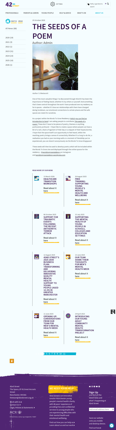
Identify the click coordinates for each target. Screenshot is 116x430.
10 (60, 353)
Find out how (95, 428)
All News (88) (11, 28)
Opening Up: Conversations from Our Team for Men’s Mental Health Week (52, 322)
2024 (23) (9, 56)
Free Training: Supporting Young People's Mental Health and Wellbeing (82, 187)
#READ (20, 21)
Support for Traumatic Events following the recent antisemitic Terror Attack (51, 225)
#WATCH (14, 21)
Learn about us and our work (62, 425)
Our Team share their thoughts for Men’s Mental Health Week (82, 263)
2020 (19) (9, 37)
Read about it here (50, 189)
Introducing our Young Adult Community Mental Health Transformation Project (84, 324)
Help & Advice (65, 13)
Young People (47, 13)
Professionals (11, 13)
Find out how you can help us (62, 422)
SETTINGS (56, 4)
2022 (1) (8, 46)
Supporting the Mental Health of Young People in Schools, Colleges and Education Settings (82, 226)
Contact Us (14, 405)
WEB (11, 421)
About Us (99, 13)
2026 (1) (8, 65)
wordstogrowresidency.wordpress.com (50, 155)
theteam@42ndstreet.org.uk (22, 397)
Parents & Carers (31, 13)
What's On (81, 13)
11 (64, 353)
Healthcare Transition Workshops (50, 181)
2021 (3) (8, 42)
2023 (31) (9, 51)
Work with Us (16, 402)
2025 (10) (9, 60)
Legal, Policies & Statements (22, 407)
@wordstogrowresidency (50, 152)
